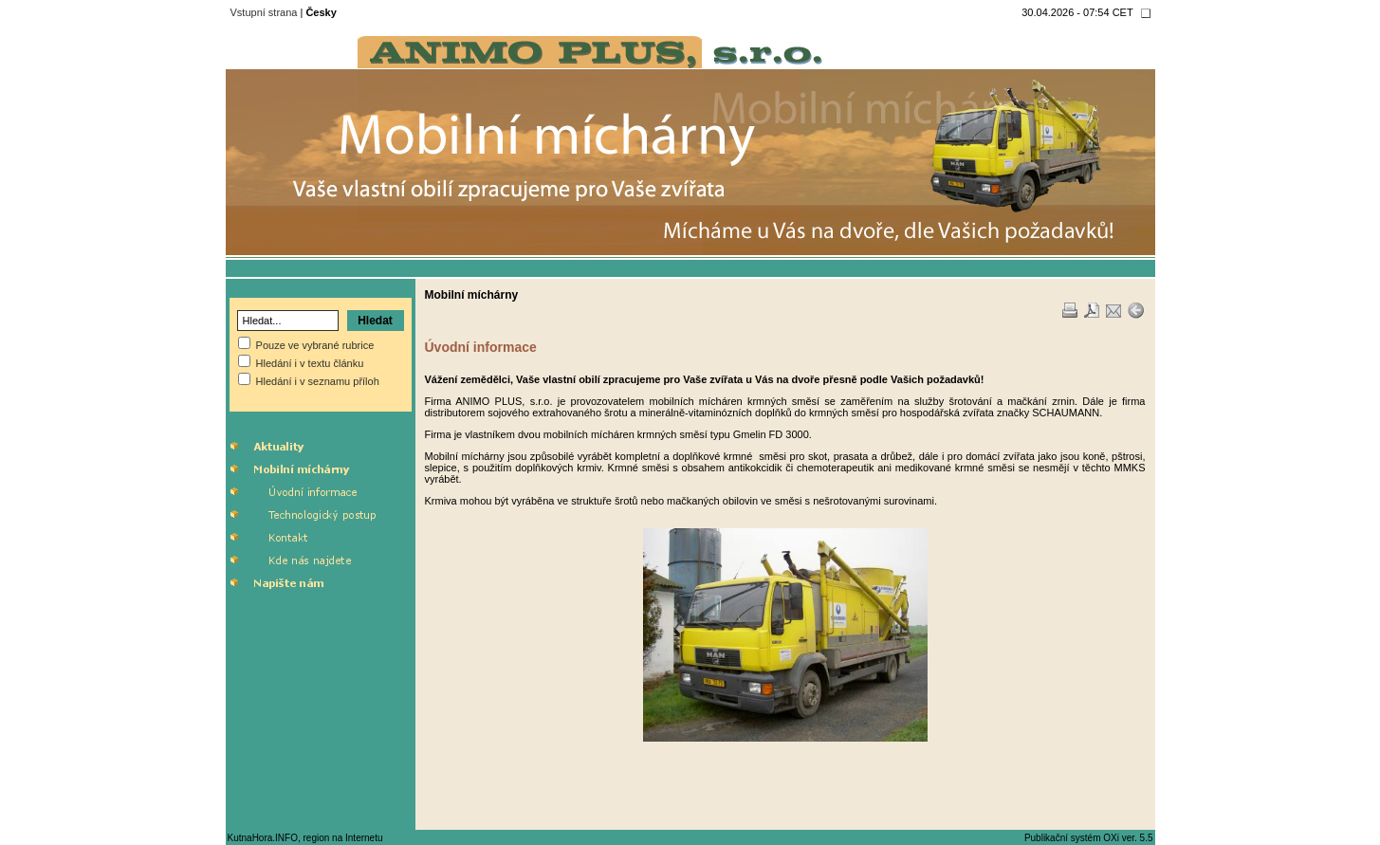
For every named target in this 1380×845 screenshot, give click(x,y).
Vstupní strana (264, 12)
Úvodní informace (481, 347)
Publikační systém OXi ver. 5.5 (1088, 838)
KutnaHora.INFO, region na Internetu (305, 838)
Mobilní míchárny (472, 295)
